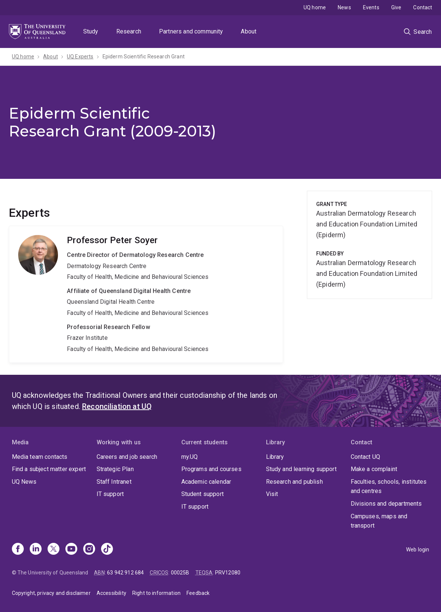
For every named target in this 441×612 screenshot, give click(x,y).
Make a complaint (374, 469)
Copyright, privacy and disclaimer (51, 593)
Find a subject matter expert (49, 469)
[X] (53, 549)
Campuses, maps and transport (379, 521)
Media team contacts (40, 456)
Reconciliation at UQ (117, 406)
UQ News (24, 481)
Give (396, 7)
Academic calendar (206, 481)
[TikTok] (107, 549)
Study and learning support (301, 469)
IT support (110, 493)
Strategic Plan (115, 469)
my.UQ (189, 456)
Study (90, 31)
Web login (417, 550)
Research (128, 31)
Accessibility (111, 593)
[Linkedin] (36, 549)
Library (275, 456)
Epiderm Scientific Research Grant (144, 56)
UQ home (315, 7)
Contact (422, 7)
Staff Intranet (114, 481)
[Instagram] (89, 549)
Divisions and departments (386, 503)
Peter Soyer (146, 294)
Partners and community (191, 31)
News (344, 7)
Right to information (156, 593)
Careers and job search (127, 456)
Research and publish (294, 481)
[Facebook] (18, 549)
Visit (272, 493)
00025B (180, 573)
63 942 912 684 (125, 573)
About (248, 31)
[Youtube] (71, 549)
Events (371, 7)
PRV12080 (227, 573)
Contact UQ (365, 456)
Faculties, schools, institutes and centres (389, 486)
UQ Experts (80, 56)
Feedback (198, 593)
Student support (202, 493)
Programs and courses (211, 469)
